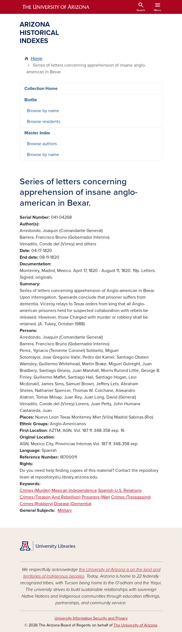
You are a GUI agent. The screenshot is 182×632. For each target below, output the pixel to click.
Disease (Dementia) (72, 504)
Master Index (37, 133)
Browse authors (42, 144)
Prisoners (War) (96, 497)
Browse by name (43, 111)
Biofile (30, 100)
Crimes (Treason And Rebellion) (50, 497)
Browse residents (43, 121)
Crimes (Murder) (35, 490)
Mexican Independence (74, 490)
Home (36, 58)
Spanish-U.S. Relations (120, 490)
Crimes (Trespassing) (131, 497)
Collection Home (41, 88)
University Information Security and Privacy (91, 618)
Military (65, 510)
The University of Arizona (135, 625)
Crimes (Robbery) (36, 504)
